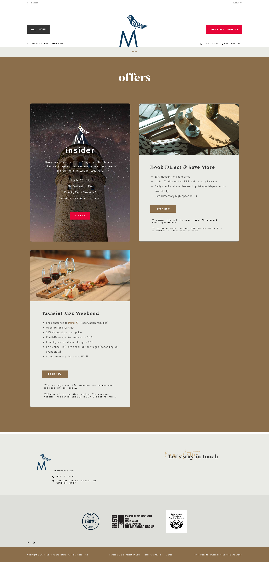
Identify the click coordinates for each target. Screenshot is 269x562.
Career (169, 554)
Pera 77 (73, 323)
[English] (236, 3)
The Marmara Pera (54, 43)
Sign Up (80, 217)
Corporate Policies (153, 554)
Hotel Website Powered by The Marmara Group (218, 554)
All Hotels (34, 43)
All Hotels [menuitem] (32, 3)
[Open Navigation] (38, 29)
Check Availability (224, 29)
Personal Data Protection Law (124, 554)
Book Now (165, 209)
